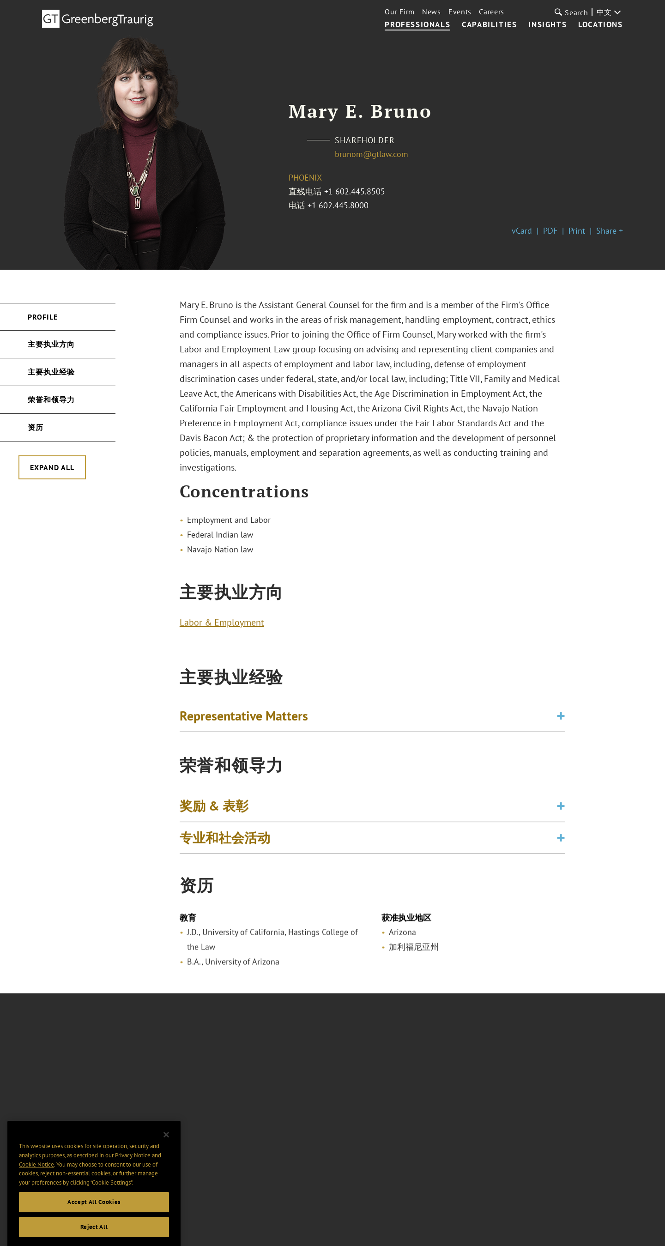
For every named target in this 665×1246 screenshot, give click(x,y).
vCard (522, 230)
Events (460, 11)
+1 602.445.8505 (354, 191)
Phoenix (305, 177)
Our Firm (400, 11)
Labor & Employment (222, 626)
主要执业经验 (51, 371)
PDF (550, 230)
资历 (35, 427)
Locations (600, 25)
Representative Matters (244, 719)
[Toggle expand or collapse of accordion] (560, 719)
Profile (43, 316)
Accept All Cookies (94, 1225)
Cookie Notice (36, 1188)
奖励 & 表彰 (214, 813)
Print (576, 230)
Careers (491, 11)
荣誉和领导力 (51, 399)
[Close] (166, 1158)
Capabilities (489, 25)
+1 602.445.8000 (338, 205)
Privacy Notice (133, 1178)
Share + (609, 230)
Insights (547, 25)
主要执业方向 (51, 344)
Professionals (417, 25)
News (431, 11)
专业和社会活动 (225, 845)
